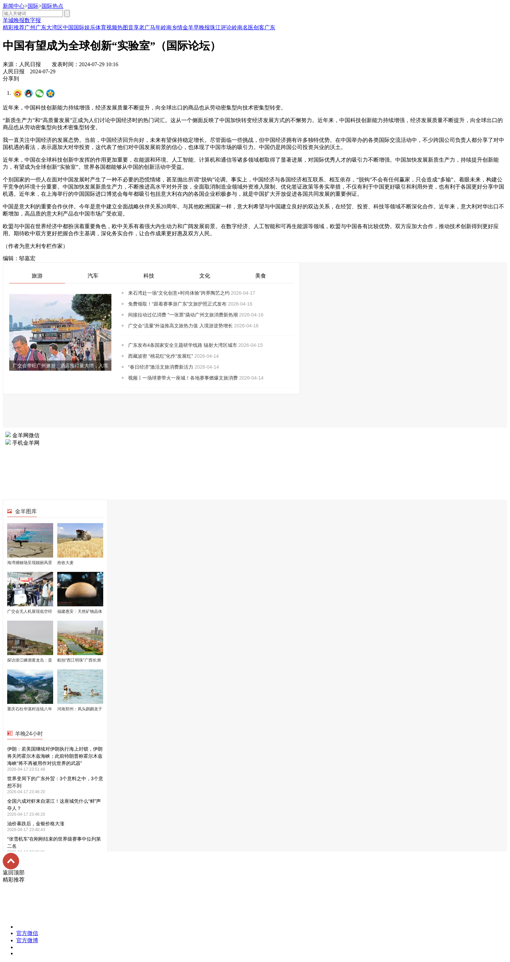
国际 (33, 6)
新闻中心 (14, 6)
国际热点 (52, 6)
